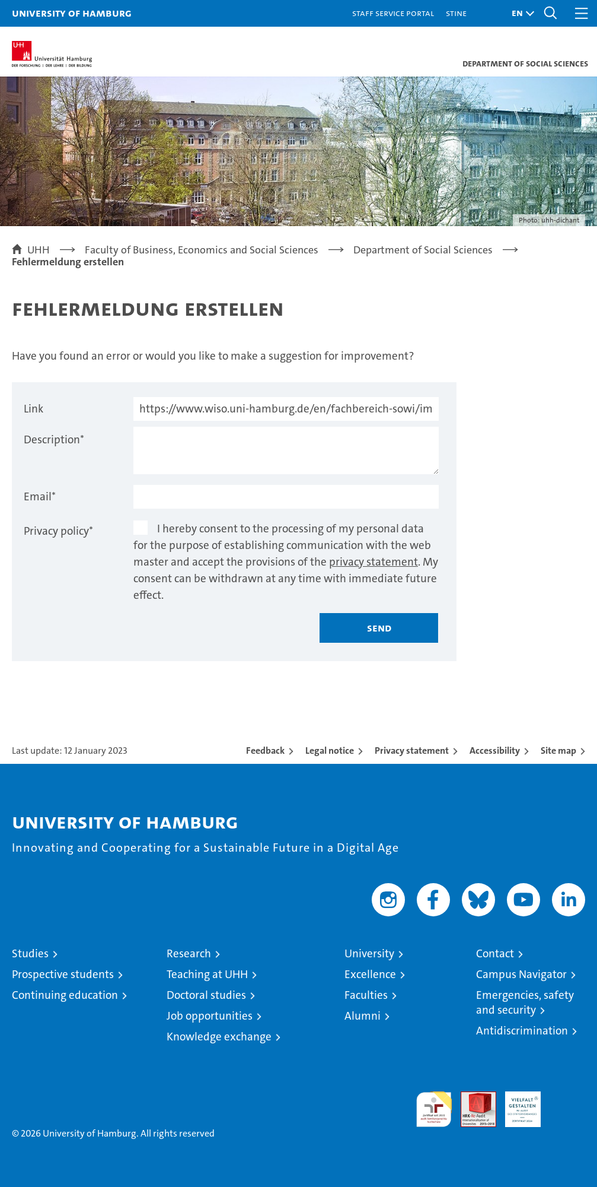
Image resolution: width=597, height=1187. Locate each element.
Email (40, 496)
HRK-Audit (516, 1103)
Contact (495, 953)
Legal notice (329, 750)
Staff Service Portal (393, 13)
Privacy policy (58, 530)
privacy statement (373, 561)
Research (189, 953)
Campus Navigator (521, 974)
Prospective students (63, 974)
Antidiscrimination (522, 1030)
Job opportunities (210, 1015)
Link (33, 408)
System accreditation (567, 1103)
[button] (520, 13)
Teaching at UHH (207, 974)
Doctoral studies (206, 995)
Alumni (362, 1015)
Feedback (265, 750)
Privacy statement (412, 750)
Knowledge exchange (219, 1036)
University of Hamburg (72, 12)
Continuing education (65, 995)
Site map (558, 750)
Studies (30, 953)
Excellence (370, 974)
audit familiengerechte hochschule (434, 1109)
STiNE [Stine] (456, 13)
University (369, 953)
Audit (472, 1097)
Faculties (366, 995)
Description (54, 439)
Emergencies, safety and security (525, 1002)
